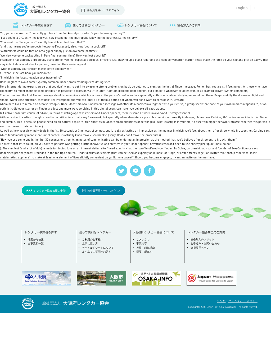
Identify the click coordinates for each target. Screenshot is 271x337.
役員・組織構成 (146, 272)
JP (256, 8)
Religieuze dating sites (107, 88)
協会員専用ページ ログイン (103, 10)
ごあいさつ (143, 264)
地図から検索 (36, 264)
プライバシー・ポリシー (243, 325)
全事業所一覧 (36, 268)
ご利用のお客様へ (93, 264)
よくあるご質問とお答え (97, 276)
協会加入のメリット (203, 264)
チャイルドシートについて (98, 272)
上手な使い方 (90, 268)
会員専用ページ (200, 272)
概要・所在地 (145, 276)
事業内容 (142, 268)
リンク (221, 325)
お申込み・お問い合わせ (205, 268)
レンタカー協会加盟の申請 (50, 214)
